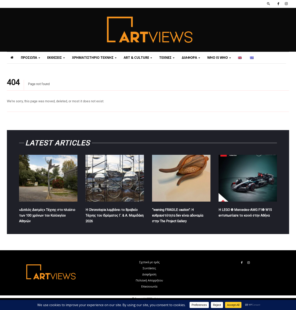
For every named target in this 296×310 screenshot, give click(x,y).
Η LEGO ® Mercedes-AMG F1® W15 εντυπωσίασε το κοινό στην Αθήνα (247, 218)
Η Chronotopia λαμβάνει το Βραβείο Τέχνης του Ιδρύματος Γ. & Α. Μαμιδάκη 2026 (115, 218)
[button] (268, 4)
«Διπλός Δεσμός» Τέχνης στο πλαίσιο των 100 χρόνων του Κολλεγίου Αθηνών (46, 218)
